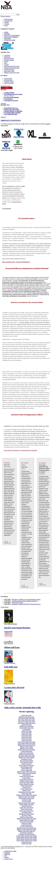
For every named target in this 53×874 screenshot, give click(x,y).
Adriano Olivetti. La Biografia (13, 111)
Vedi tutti (3, 103)
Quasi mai (24, 467)
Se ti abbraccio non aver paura (13, 94)
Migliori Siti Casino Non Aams (26, 745)
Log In (6, 25)
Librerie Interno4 (9, 58)
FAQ (5, 856)
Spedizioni (7, 854)
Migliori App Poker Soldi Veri (26, 831)
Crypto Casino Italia (26, 770)
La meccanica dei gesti (14, 687)
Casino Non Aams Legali (26, 776)
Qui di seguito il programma (11, 450)
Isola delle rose (10, 667)
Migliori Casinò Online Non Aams (26, 818)
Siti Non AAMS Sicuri (26, 826)
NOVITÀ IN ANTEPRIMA (12, 35)
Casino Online (26, 729)
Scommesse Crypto (26, 759)
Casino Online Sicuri (26, 785)
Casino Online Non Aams (26, 728)
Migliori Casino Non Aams (11, 68)
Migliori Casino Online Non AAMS (26, 795)
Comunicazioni (8, 80)
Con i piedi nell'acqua (10, 114)
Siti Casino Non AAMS (26, 821)
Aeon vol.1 (7, 465)
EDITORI (7, 34)
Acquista (6, 24)
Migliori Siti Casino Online (26, 757)
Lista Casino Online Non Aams (26, 723)
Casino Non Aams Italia (26, 753)
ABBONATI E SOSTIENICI (11, 120)
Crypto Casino (26, 787)
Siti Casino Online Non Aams (26, 718)
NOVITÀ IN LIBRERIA (11, 37)
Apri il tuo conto (8, 83)
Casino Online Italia (26, 751)
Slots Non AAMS (26, 823)
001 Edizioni (42, 463)
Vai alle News (4, 607)
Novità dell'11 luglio (17, 602)
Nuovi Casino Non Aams (26, 810)
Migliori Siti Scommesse (26, 726)
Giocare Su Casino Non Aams (26, 721)
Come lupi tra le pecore (11, 100)
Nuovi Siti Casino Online (26, 782)
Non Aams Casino (9, 71)
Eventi (6, 61)
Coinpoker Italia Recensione (26, 834)
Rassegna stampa (9, 60)
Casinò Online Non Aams (26, 804)
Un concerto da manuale (11, 97)
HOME (6, 32)
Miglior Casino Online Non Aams (26, 771)
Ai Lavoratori (8, 99)
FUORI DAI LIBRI (9, 40)
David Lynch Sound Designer (17, 628)
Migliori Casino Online (26, 746)
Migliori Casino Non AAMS (27, 796)
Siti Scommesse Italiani (26, 760)
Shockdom (7, 463)
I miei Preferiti (8, 20)
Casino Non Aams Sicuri (26, 779)
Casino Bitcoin (26, 774)
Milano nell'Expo (12, 647)
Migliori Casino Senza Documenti (26, 828)
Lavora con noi (8, 859)
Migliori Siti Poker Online (26, 814)
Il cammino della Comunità (12, 112)
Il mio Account (8, 19)
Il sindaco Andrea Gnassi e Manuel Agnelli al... (25, 601)
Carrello (6, 22)
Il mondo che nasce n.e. (11, 108)
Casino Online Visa (26, 768)
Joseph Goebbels (9, 92)
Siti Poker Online (26, 812)
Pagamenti (7, 852)
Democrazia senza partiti (11, 109)
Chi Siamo (7, 55)
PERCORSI (7, 38)
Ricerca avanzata (5, 16)
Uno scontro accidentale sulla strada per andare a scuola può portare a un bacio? (44, 468)
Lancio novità (8, 78)
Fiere (5, 63)
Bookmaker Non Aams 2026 (27, 792)
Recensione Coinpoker (26, 832)
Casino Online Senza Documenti (26, 773)
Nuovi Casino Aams (26, 809)
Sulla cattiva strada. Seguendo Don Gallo (22, 707)
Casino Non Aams (9, 69)
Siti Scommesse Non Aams (11, 66)
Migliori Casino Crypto (26, 781)
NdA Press (7, 57)
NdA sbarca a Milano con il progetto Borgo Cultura (26, 599)
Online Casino (26, 790)
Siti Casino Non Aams (26, 762)
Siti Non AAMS (26, 800)
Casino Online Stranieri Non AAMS (26, 836)
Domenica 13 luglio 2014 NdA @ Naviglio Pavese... (26, 604)
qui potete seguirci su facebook (28, 450)
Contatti (6, 64)
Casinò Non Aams (26, 806)
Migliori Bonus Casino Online (26, 749)
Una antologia (11, 290)
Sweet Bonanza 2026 (26, 767)
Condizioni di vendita (10, 851)
